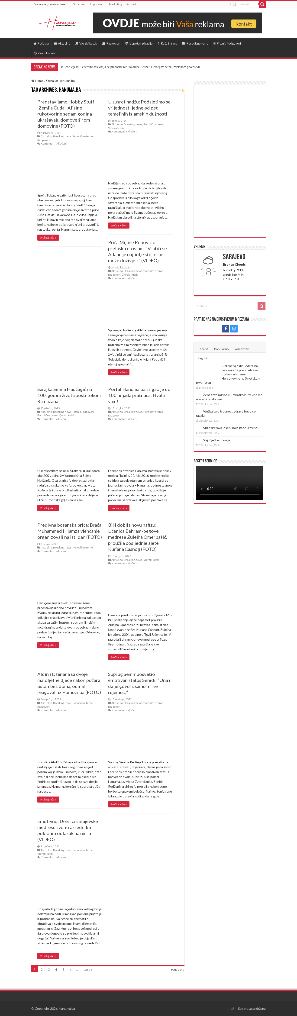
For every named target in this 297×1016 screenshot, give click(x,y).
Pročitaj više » (48, 237)
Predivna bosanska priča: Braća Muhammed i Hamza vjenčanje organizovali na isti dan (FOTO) (69, 531)
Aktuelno (62, 43)
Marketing (115, 4)
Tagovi (202, 358)
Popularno (221, 349)
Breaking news (62, 136)
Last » (88, 969)
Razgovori (111, 43)
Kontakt (131, 4)
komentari (242, 349)
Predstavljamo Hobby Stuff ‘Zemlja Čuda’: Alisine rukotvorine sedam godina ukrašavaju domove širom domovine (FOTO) (65, 114)
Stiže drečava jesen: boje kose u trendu (231, 428)
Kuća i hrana (167, 43)
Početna (41, 43)
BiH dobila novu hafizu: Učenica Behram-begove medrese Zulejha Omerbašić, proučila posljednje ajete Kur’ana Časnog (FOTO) (137, 537)
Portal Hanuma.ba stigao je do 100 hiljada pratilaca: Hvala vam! (139, 395)
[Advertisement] (229, 160)
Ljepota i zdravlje (138, 43)
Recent (202, 349)
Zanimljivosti (44, 53)
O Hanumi (79, 4)
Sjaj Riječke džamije (216, 440)
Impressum (97, 4)
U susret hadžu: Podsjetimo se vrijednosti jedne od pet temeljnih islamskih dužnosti (139, 107)
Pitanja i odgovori (227, 43)
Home (37, 81)
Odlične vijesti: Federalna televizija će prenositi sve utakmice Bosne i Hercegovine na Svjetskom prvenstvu (130, 67)
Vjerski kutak (86, 43)
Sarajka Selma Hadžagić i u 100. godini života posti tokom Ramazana (69, 395)
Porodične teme (195, 43)
